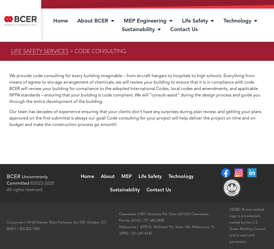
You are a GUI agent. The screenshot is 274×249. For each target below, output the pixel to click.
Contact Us (184, 29)
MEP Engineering (148, 21)
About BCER (95, 21)
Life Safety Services (39, 50)
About (108, 176)
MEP (126, 176)
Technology (240, 21)
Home (60, 21)
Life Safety (198, 21)
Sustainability (141, 29)
